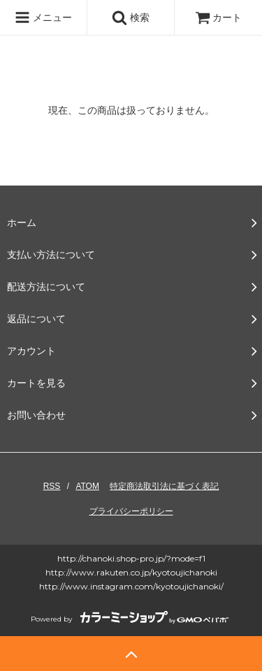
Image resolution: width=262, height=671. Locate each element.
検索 (131, 17)
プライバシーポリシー (131, 511)
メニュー (43, 17)
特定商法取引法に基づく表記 (164, 486)
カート (218, 17)
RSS (52, 486)
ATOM (87, 486)
